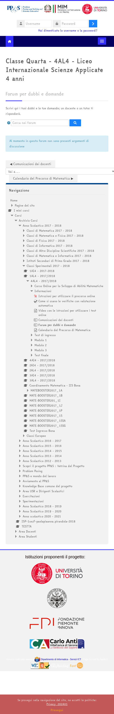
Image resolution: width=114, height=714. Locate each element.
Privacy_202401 (57, 704)
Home (13, 200)
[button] (9, 122)
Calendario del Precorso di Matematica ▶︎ (43, 178)
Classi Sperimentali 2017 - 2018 (48, 266)
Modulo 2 (41, 345)
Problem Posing (32, 471)
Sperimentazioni (33, 501)
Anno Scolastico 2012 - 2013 (42, 461)
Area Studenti (28, 536)
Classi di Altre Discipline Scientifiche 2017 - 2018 (60, 251)
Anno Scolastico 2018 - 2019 (42, 506)
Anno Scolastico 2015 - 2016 (42, 446)
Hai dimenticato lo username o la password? (67, 30)
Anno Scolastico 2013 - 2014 (42, 456)
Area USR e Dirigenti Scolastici (43, 491)
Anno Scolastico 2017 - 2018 (42, 225)
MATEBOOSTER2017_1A (46, 390)
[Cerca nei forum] (40, 123)
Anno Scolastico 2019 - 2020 (42, 511)
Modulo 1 (41, 340)
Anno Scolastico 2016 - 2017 (42, 441)
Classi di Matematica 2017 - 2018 (49, 230)
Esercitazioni (31, 496)
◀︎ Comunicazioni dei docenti (30, 164)
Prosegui (57, 710)
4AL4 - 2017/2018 (43, 281)
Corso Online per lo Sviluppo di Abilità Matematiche (69, 286)
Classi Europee (36, 436)
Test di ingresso (45, 335)
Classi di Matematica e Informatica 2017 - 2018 (59, 256)
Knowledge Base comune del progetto (47, 486)
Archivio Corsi (28, 220)
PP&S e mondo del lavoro (39, 476)
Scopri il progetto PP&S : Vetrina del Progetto (53, 466)
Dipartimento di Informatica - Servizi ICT (58, 659)
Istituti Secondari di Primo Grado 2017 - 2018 (58, 261)
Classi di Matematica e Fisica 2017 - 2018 (55, 235)
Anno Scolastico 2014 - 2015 (42, 451)
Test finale (41, 355)
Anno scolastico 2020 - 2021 (42, 516)
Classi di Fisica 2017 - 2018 (46, 240)
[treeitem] (57, 368)
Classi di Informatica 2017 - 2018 (50, 245)
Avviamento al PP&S (36, 481)
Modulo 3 (41, 350)
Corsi (18, 215)
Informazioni (43, 291)
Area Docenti (27, 531)
